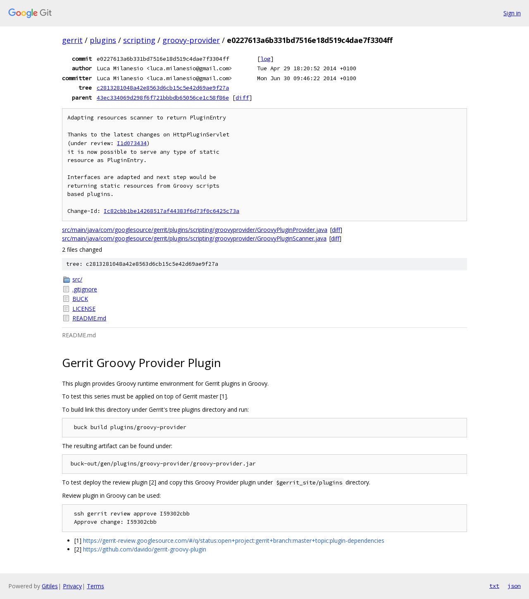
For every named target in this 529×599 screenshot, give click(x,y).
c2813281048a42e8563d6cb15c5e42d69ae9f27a (163, 87)
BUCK (80, 299)
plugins (103, 40)
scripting (139, 40)
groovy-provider (191, 40)
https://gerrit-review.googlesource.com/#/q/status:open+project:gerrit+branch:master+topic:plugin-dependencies (233, 540)
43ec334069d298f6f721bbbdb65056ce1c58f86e (163, 97)
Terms (95, 586)
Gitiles (50, 586)
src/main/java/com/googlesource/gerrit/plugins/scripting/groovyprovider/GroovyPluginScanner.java (194, 238)
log (265, 58)
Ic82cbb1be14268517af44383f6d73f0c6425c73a (171, 211)
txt (494, 585)
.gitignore (84, 289)
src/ (77, 279)
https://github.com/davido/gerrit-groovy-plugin (144, 549)
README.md (89, 318)
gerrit (72, 40)
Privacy (72, 586)
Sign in (512, 13)
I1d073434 (132, 143)
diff (242, 97)
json (514, 585)
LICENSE (83, 309)
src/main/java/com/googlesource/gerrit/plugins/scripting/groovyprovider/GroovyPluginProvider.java (194, 230)
